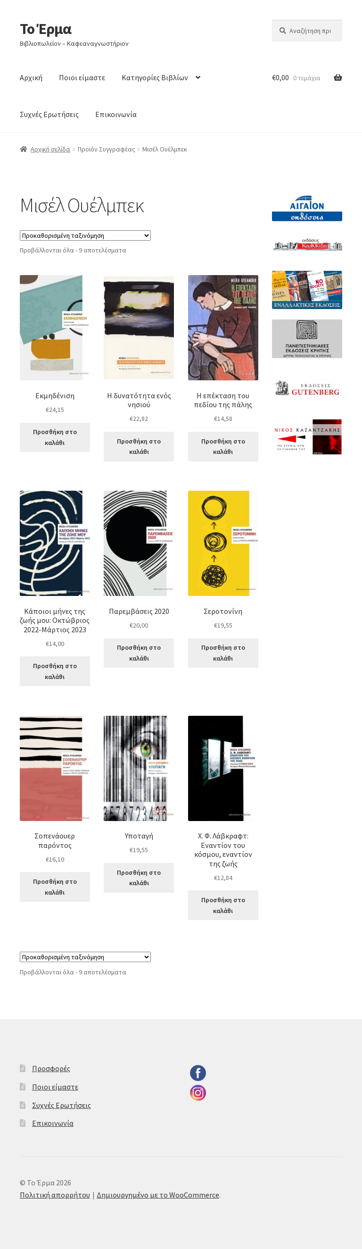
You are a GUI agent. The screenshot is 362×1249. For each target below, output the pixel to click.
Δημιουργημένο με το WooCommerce (158, 1194)
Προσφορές (51, 1068)
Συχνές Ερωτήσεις (49, 114)
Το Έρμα (45, 28)
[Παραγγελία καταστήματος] (85, 235)
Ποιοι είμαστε (82, 77)
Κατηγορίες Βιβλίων (155, 77)
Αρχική (31, 77)
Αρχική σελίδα (50, 149)
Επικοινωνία (116, 114)
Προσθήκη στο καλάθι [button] (55, 437)
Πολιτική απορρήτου (55, 1194)
